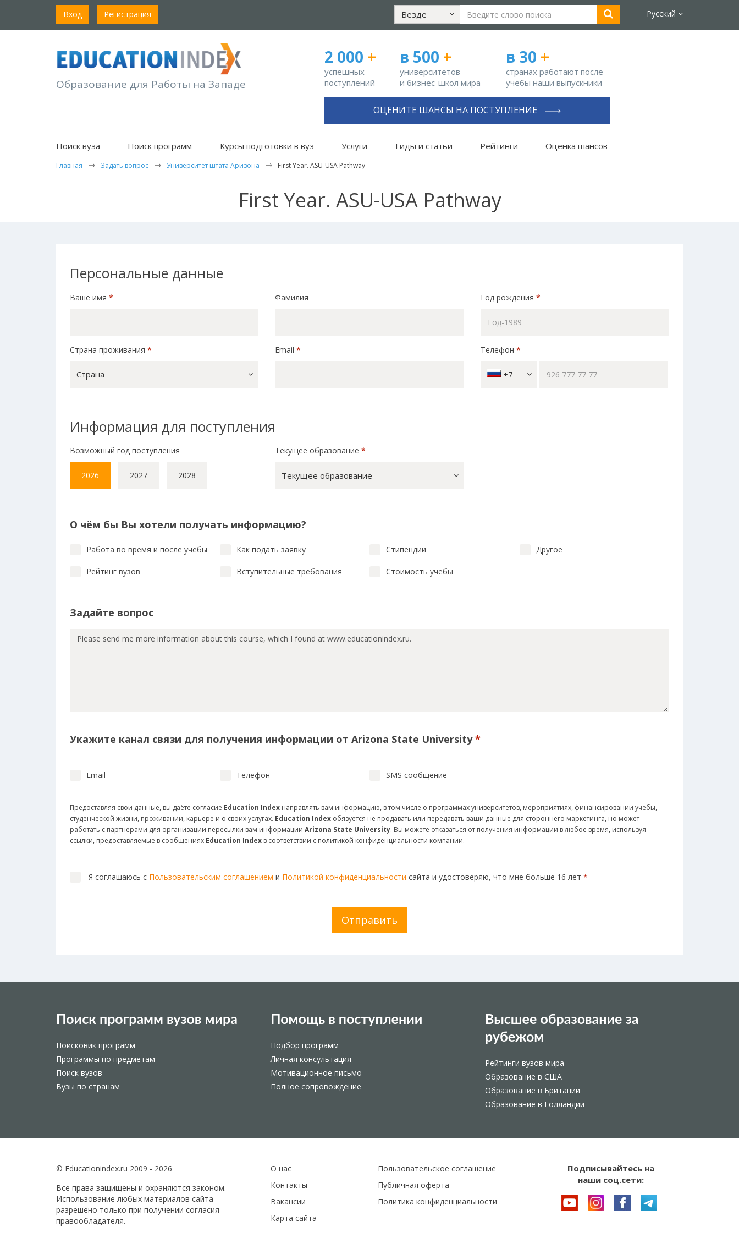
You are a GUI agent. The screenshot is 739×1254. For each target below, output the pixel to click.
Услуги (354, 145)
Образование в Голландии (534, 1104)
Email (288, 349)
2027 (138, 475)
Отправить (369, 920)
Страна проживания (111, 349)
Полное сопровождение (316, 1086)
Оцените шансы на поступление (467, 110)
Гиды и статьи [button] (424, 145)
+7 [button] (509, 374)
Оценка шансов (576, 145)
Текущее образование (320, 450)
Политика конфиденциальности (437, 1201)
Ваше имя (91, 297)
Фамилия (291, 297)
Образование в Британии (532, 1090)
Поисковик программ (95, 1045)
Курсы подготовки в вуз (267, 145)
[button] (427, 14)
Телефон (501, 349)
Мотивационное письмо (316, 1072)
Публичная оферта (413, 1185)
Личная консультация (311, 1059)
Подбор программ (305, 1045)
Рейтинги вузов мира (524, 1063)
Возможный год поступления (125, 450)
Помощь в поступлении (346, 1018)
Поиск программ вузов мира (147, 1018)
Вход (72, 14)
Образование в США (523, 1076)
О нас (281, 1168)
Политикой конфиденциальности (344, 877)
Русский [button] (665, 13)
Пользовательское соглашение (437, 1168)
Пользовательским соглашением (211, 877)
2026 (90, 475)
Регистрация (127, 14)
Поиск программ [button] (160, 145)
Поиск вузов (79, 1072)
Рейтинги (499, 145)
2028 (187, 475)
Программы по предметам (105, 1059)
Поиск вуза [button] (78, 145)
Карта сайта (294, 1218)
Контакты (289, 1185)
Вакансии (288, 1201)
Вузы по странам (88, 1086)
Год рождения (512, 297)
